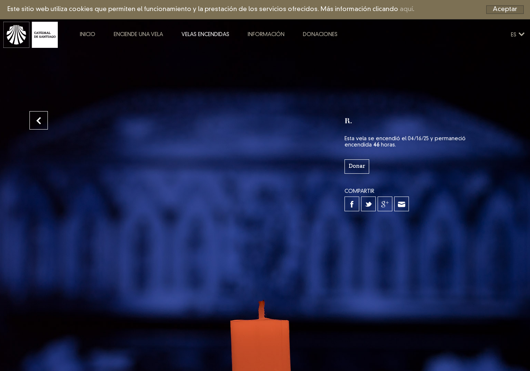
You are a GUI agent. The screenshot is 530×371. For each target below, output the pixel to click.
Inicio (114, 50)
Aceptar (505, 9)
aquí (406, 9)
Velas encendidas (232, 50)
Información (292, 50)
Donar (357, 166)
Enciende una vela (165, 50)
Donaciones (346, 50)
